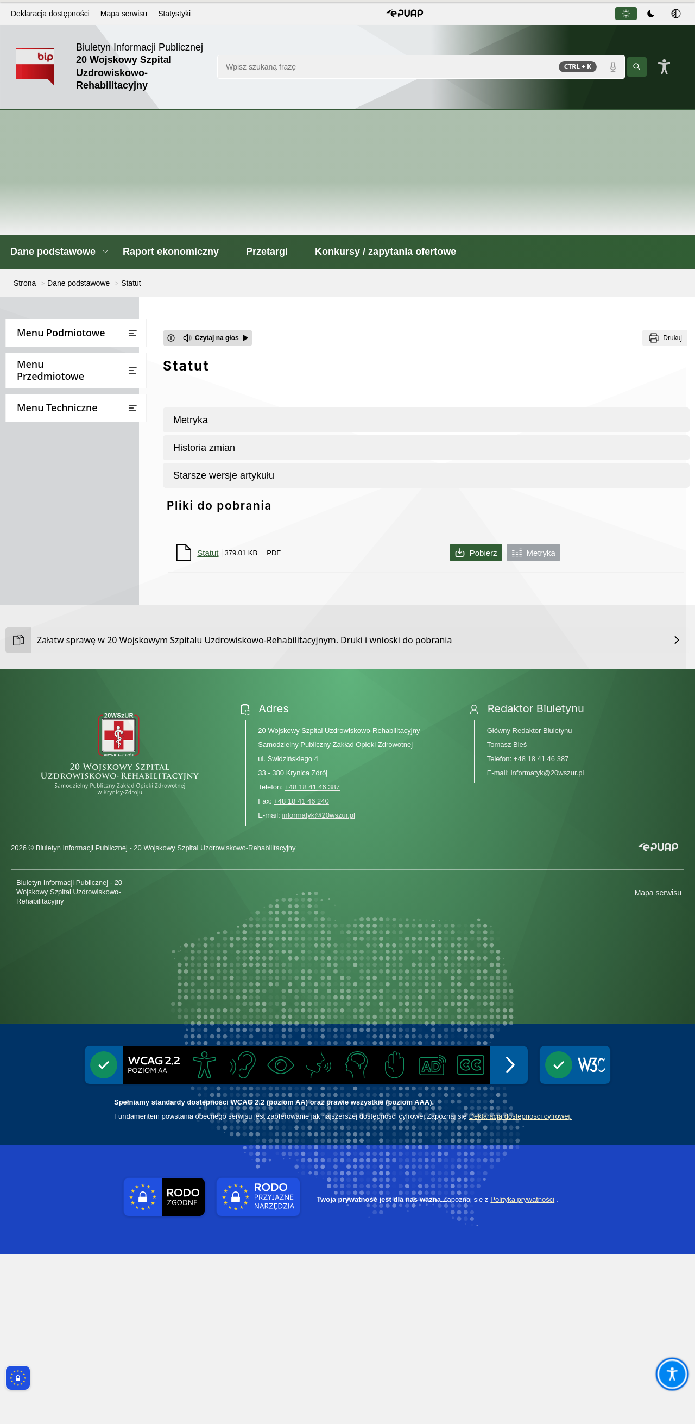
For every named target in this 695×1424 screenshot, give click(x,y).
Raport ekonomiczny (48, 566)
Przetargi (28, 588)
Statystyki (174, 13)
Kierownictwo (47, 399)
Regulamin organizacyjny (67, 442)
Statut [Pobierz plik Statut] (207, 552)
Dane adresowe (50, 378)
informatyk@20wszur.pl (318, 985)
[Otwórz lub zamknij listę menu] (132, 333)
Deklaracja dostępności (50, 13)
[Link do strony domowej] (111, 66)
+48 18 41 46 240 (301, 971)
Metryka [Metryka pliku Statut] (533, 552)
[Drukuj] (664, 338)
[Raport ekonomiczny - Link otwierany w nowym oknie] (177, 252)
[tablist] (652, 13)
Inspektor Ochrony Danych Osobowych (70, 468)
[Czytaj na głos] (215, 338)
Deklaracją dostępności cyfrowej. (520, 1286)
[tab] (626, 13)
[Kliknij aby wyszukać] (637, 67)
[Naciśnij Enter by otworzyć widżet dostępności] (664, 67)
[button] (404, 13)
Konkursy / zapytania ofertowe (66, 609)
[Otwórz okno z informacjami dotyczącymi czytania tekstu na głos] (171, 338)
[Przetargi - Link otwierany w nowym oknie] (273, 252)
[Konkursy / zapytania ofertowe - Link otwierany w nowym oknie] (392, 252)
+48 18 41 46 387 (312, 957)
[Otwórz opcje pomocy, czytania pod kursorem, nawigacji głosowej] (671, 1373)
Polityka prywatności (522, 1369)
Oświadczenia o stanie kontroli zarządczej (77, 540)
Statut (33, 421)
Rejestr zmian (36, 726)
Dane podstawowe (45, 357)
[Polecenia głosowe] (613, 67)
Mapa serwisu (123, 13)
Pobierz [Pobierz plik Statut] (475, 552)
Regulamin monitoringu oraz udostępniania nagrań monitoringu (74, 504)
